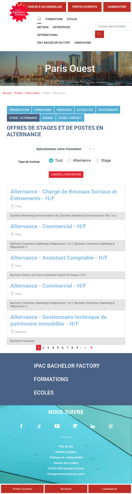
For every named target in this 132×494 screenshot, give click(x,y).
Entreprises (61, 27)
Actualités (85, 110)
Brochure (66, 489)
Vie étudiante (108, 110)
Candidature (117, 6)
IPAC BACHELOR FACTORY (53, 42)
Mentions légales (66, 452)
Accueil (7, 93)
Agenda (47, 118)
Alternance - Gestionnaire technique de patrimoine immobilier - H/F (58, 320)
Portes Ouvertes (84, 6)
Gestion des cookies (66, 463)
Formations (54, 19)
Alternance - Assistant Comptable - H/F (59, 257)
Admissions (82, 42)
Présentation (19, 110)
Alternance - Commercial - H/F (48, 226)
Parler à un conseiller (42, 7)
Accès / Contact (70, 118)
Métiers (43, 27)
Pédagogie (64, 110)
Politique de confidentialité (66, 457)
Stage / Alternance (23, 118)
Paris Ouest (32, 93)
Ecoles (72, 19)
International (47, 35)
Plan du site (66, 446)
